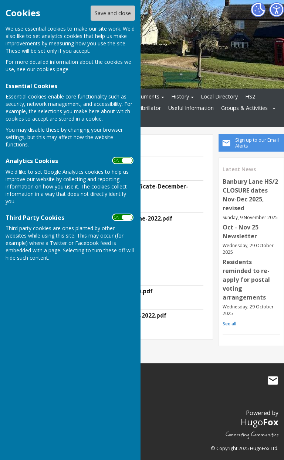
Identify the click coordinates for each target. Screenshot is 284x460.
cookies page (52, 69)
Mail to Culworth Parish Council (272, 380)
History (180, 96)
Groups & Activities (244, 107)
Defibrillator (146, 107)
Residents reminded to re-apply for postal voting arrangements (246, 279)
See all (229, 324)
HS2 (250, 96)
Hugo (259, 422)
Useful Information (191, 107)
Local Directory (219, 96)
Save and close (113, 13)
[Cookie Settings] (258, 9)
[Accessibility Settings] (276, 9)
